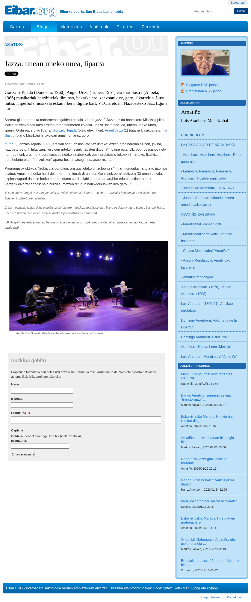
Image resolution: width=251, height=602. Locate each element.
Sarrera (18, 26)
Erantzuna (20, 413)
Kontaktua (234, 597)
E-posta (17, 398)
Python (212, 588)
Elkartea (125, 26)
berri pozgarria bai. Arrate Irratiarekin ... (211, 501)
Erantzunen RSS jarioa (204, 91)
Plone (195, 588)
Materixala (71, 26)
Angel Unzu (113, 130)
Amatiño (14, 44)
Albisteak (99, 26)
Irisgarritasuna (211, 597)
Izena (15, 384)
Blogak (44, 26)
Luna (10, 144)
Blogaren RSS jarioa (202, 85)
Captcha (17, 430)
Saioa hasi (238, 2)
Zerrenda (151, 26)
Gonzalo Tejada (65, 130)
